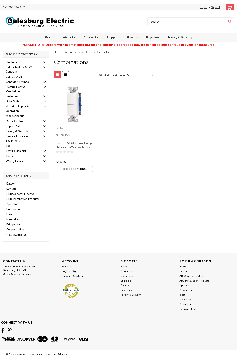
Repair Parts (14, 126)
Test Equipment (16, 151)
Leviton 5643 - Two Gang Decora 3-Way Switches (74, 145)
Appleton (12, 204)
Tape (9, 146)
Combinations (104, 52)
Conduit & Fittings (17, 82)
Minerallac (13, 219)
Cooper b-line (15, 230)
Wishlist (67, 266)
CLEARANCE (14, 77)
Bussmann (13, 209)
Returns (132, 37)
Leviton (11, 189)
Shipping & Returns (73, 276)
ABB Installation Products (23, 199)
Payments (152, 37)
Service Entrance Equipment (17, 138)
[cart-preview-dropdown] (229, 7)
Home (57, 52)
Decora (88, 52)
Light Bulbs (13, 101)
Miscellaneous (15, 116)
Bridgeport (13, 224)
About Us (69, 37)
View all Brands (16, 235)
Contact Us (91, 37)
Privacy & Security (179, 37)
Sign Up (216, 7)
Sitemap (62, 354)
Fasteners (12, 96)
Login (203, 7)
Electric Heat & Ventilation (15, 89)
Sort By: (104, 75)
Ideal (9, 214)
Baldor (10, 184)
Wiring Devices (15, 161)
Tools (9, 156)
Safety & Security (17, 131)
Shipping (113, 37)
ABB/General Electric (20, 194)
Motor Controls (15, 121)
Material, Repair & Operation (17, 109)
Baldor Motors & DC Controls (19, 69)
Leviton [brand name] (60, 128)
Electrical (12, 62)
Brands (50, 37)
